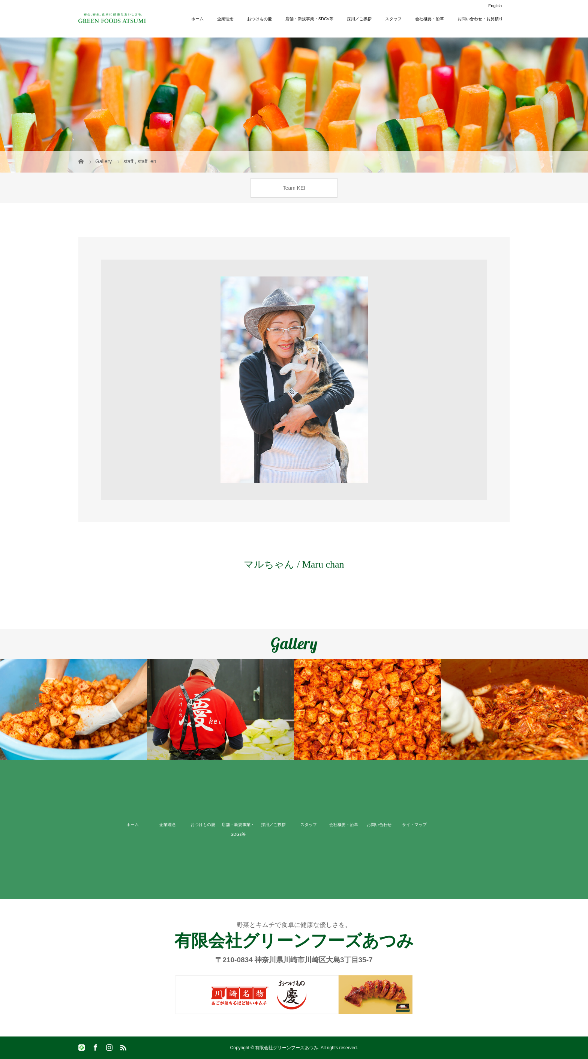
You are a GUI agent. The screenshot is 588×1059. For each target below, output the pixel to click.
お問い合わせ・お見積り (480, 19)
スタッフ (393, 19)
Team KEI (294, 188)
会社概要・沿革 (429, 19)
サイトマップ (414, 824)
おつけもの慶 (259, 19)
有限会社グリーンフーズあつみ (294, 940)
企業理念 (225, 19)
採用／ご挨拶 (359, 19)
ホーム (197, 19)
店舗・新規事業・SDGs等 (309, 19)
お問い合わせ (379, 824)
